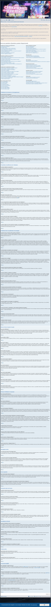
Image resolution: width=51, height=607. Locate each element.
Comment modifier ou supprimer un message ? (7, 68)
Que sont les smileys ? (4, 83)
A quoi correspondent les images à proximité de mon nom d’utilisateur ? (11, 61)
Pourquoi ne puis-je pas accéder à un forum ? (7, 73)
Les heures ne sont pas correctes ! (6, 58)
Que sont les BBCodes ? (4, 81)
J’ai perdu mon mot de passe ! (5, 51)
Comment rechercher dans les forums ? (31, 64)
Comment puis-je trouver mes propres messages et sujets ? (34, 68)
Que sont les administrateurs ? (30, 46)
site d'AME (40, 25)
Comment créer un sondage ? (5, 70)
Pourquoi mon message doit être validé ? (7, 77)
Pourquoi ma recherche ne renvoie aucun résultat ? (33, 65)
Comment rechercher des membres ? (31, 67)
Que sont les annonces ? (4, 86)
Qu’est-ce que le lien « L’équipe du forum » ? (32, 52)
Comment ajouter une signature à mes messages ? (8, 69)
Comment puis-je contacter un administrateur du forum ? (34, 83)
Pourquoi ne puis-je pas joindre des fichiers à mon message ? (9, 74)
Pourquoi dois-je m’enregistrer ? (5, 46)
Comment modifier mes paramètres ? (6, 56)
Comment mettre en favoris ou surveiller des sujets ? (33, 72)
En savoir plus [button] (34, 604)
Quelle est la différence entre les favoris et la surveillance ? (34, 71)
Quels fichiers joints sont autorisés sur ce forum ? (33, 77)
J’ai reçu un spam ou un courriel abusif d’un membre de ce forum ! (35, 57)
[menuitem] (7, 20)
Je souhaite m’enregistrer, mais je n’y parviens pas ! (8, 48)
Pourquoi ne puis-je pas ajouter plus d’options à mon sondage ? (10, 71)
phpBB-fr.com (27, 599)
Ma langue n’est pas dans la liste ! (6, 60)
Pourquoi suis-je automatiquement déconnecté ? (8, 52)
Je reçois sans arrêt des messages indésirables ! (33, 56)
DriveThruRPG (14, 26)
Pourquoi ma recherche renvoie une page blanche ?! (33, 66)
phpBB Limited (25, 566)
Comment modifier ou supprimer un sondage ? (7, 72)
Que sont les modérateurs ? (30, 47)
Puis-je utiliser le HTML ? (4, 82)
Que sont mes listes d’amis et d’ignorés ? (32, 60)
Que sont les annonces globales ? (6, 85)
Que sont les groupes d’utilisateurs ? (31, 48)
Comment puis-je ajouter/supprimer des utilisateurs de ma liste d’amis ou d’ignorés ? (38, 61)
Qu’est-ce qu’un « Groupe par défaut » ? (31, 51)
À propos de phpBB (37, 567)
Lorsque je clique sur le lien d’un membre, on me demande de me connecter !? (11, 64)
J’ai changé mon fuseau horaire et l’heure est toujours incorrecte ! (10, 59)
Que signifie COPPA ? (4, 47)
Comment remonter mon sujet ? (5, 78)
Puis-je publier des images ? (5, 84)
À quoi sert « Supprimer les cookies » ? (6, 53)
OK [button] (44, 604)
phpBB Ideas (48, 572)
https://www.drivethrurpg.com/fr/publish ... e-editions (23, 36)
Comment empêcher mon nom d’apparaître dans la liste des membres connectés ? (12, 57)
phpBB (18, 197)
